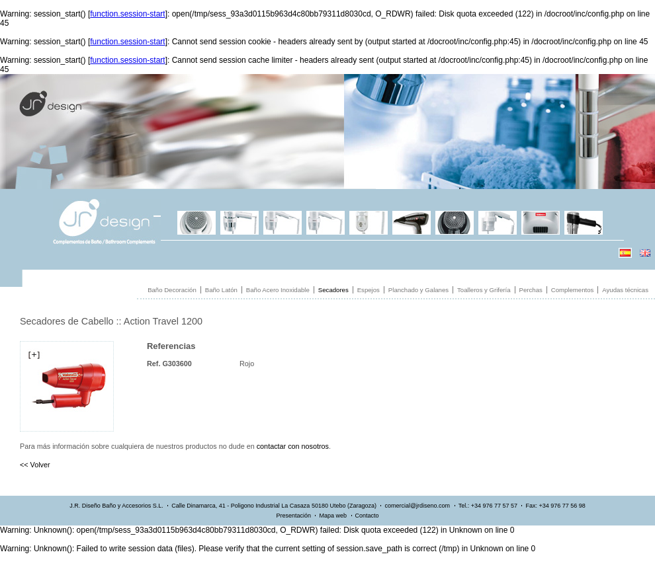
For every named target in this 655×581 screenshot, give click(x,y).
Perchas (531, 289)
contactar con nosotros (293, 446)
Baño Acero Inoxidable (278, 289)
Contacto (367, 515)
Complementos (572, 289)
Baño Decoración (172, 289)
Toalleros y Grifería (484, 289)
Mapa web (333, 515)
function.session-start (127, 14)
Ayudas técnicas (625, 289)
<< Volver (35, 465)
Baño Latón (221, 289)
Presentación (293, 515)
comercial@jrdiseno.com (417, 505)
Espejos (368, 289)
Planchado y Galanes (418, 289)
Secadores (333, 289)
